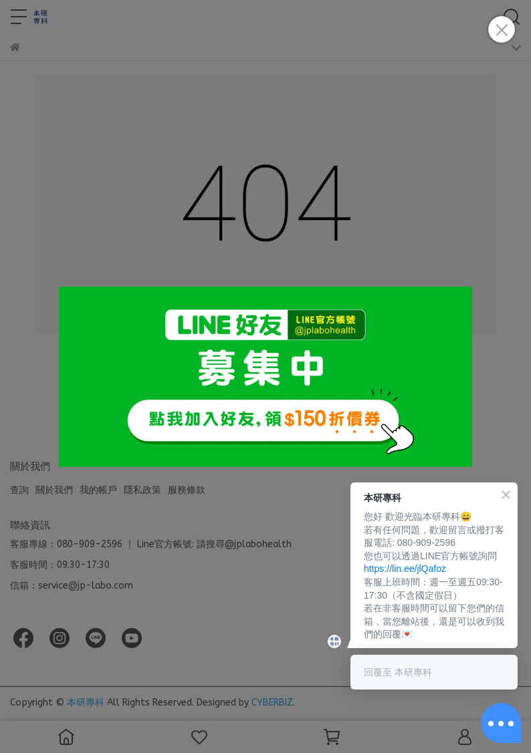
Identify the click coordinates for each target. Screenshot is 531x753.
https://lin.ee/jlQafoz (405, 568)
